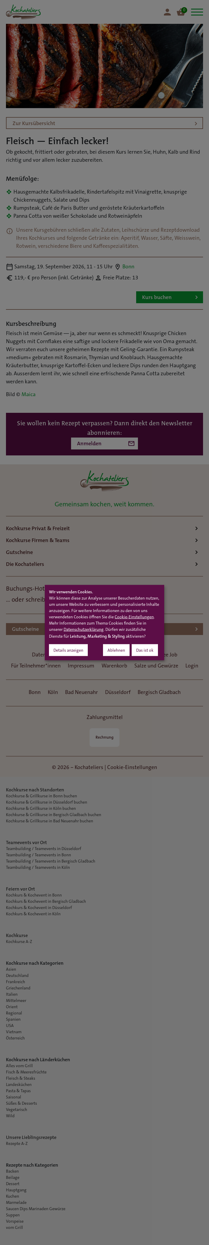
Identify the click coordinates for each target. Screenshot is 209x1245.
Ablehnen (116, 650)
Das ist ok (144, 650)
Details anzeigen (68, 650)
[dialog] (104, 622)
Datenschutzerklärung (84, 630)
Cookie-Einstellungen (134, 617)
